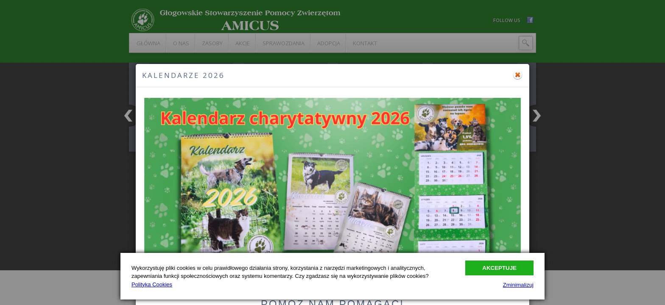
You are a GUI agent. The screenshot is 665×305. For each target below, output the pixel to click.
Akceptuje (499, 268)
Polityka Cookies (151, 284)
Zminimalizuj (518, 285)
